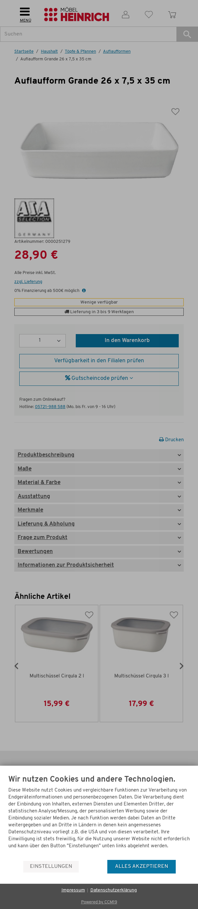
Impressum (73, 890)
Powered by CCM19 (99, 902)
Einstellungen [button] (51, 866)
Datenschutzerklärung (113, 890)
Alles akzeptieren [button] (141, 866)
